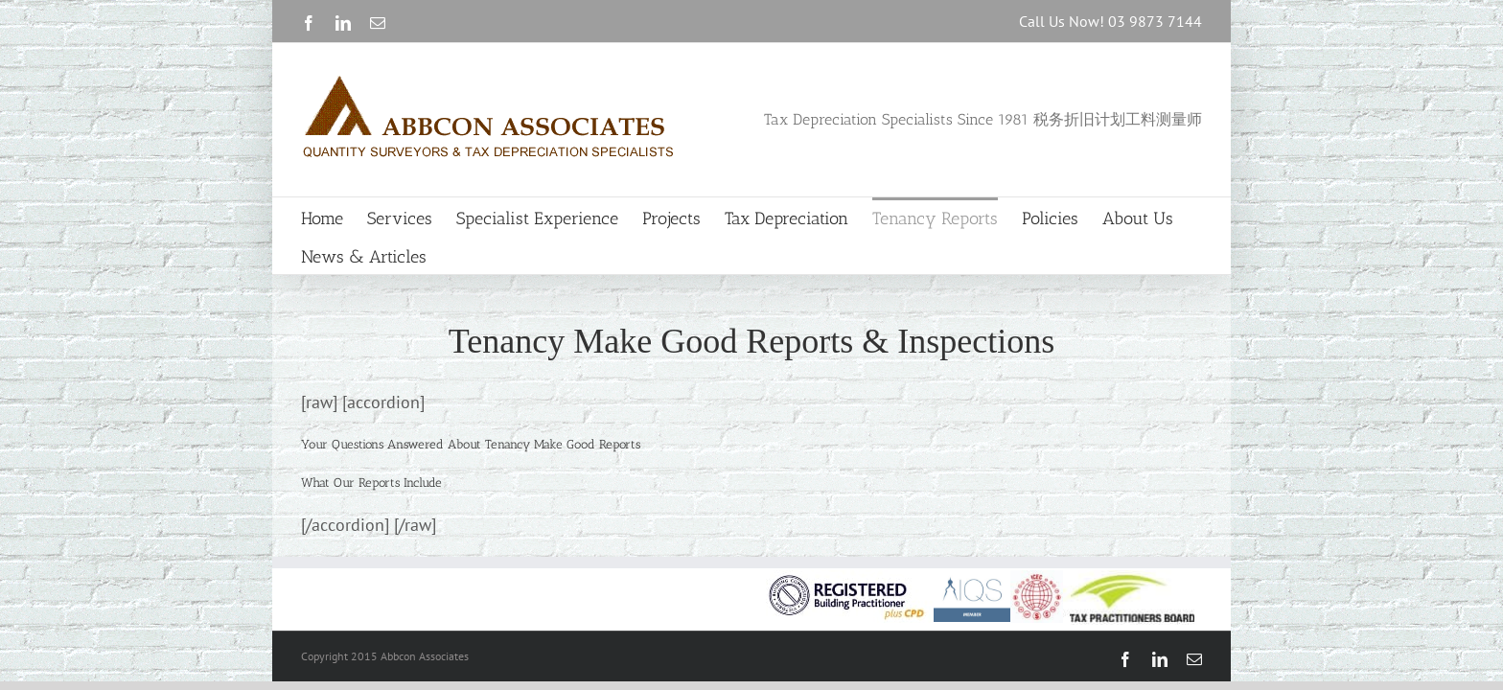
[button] (371, 482)
